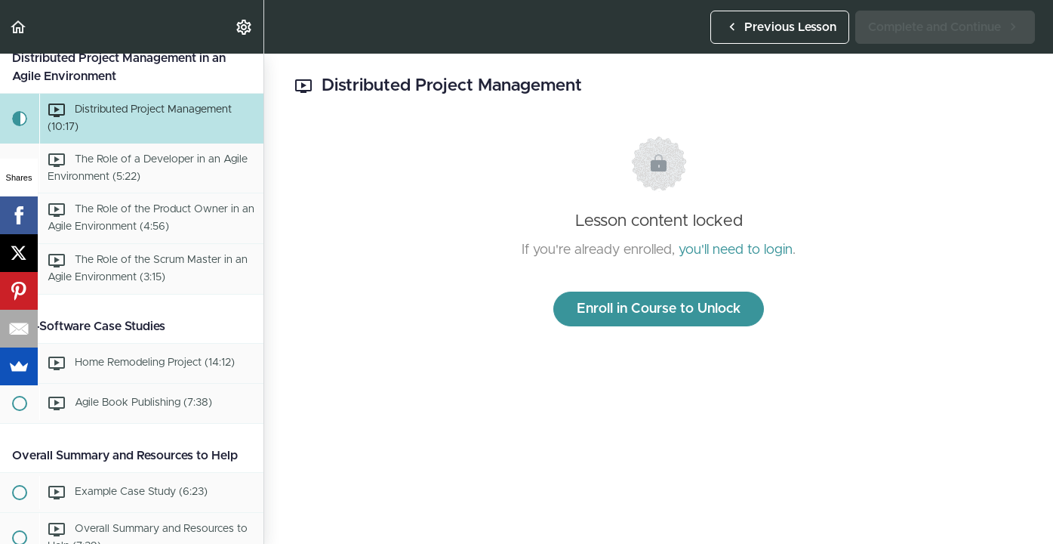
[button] (19, 27)
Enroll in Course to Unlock (658, 309)
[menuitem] (244, 27)
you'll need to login (736, 250)
